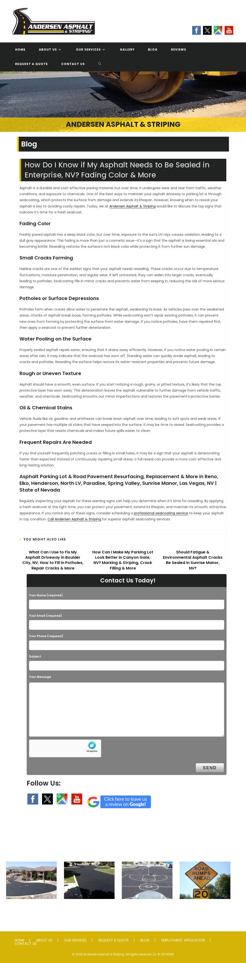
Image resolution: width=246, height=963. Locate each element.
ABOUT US (44, 940)
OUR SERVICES (75, 940)
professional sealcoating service (161, 513)
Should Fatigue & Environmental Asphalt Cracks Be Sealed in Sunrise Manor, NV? (192, 560)
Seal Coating (89, 908)
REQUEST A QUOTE (113, 940)
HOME (19, 940)
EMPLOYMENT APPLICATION (183, 940)
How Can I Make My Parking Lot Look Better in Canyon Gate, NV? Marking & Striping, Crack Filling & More (122, 560)
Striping (147, 908)
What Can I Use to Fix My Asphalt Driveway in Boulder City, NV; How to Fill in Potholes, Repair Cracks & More (52, 560)
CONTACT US (26, 943)
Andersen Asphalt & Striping (132, 206)
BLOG (145, 940)
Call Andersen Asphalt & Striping (74, 519)
